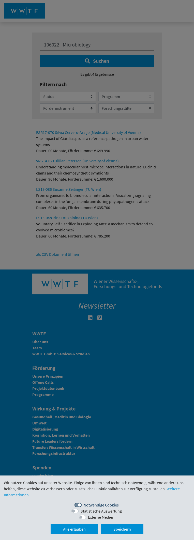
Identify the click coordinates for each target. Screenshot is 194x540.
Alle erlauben (74, 529)
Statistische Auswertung (101, 511)
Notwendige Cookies (101, 504)
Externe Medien (101, 517)
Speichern (122, 529)
